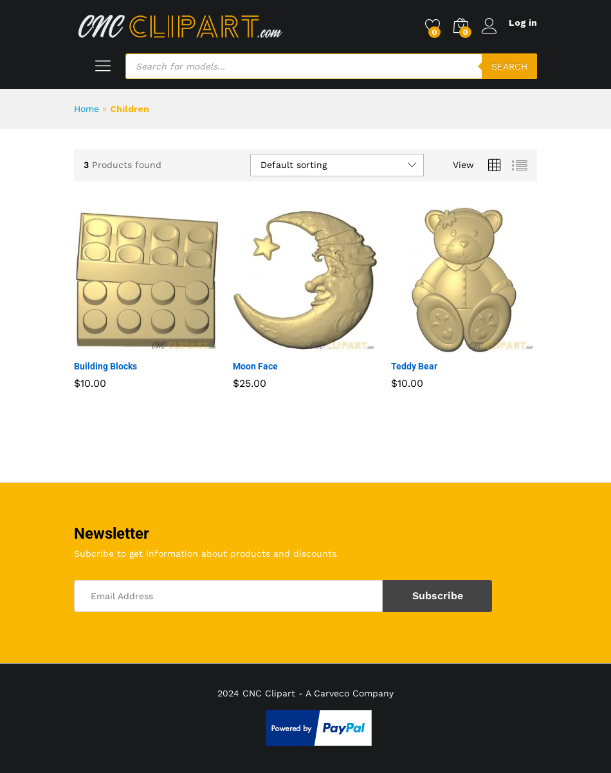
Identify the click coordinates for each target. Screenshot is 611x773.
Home (86, 109)
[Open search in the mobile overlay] (331, 66)
